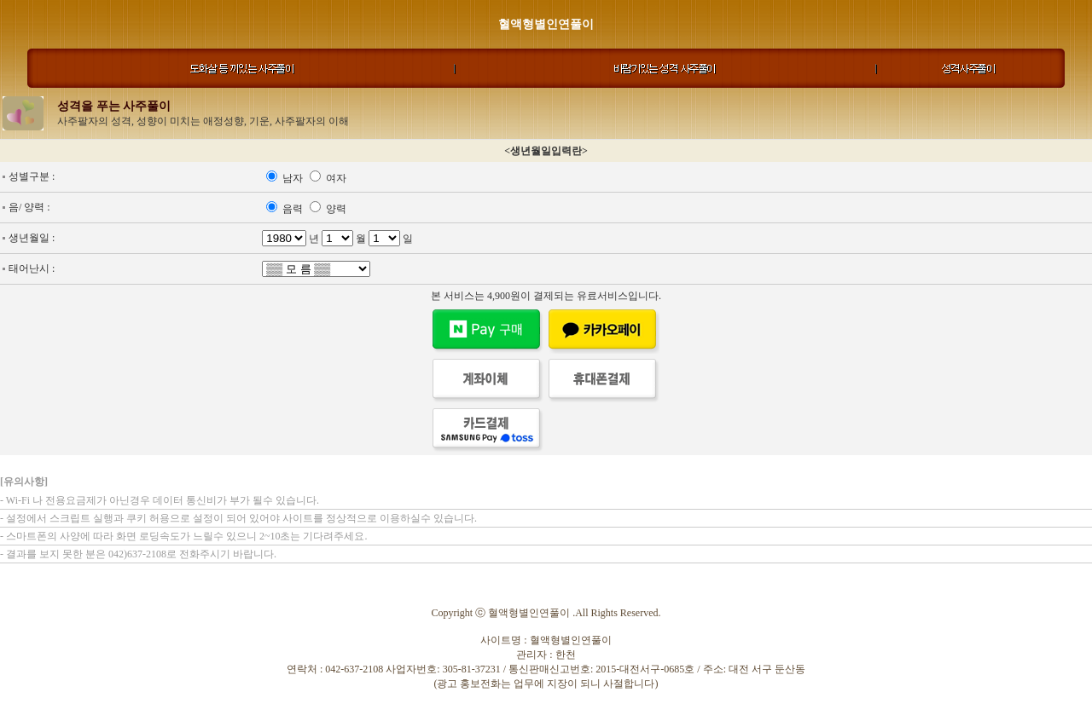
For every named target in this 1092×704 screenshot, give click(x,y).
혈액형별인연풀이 (546, 24)
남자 (293, 178)
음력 (293, 209)
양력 (336, 209)
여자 (336, 178)
